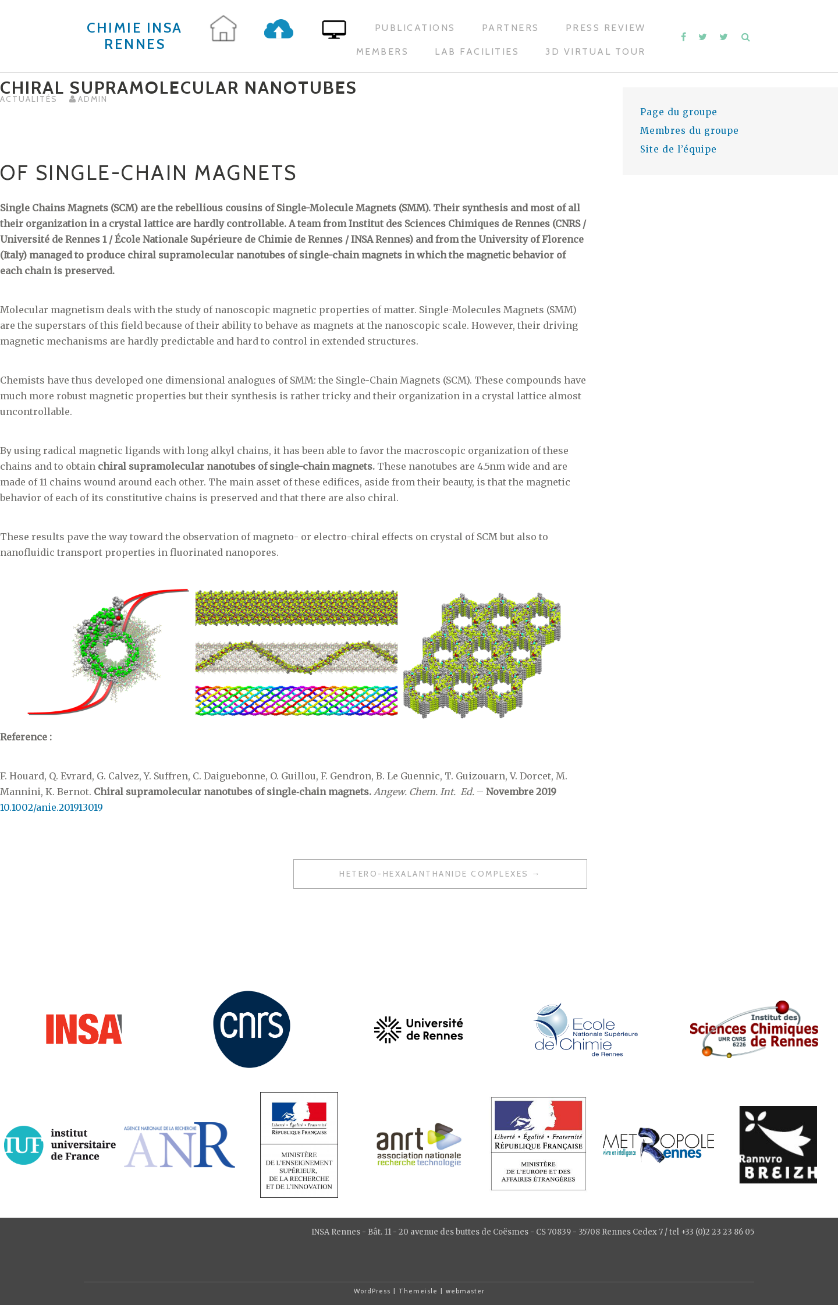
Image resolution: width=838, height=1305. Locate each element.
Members (382, 51)
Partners (510, 27)
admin (93, 99)
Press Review (606, 27)
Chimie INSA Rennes (135, 35)
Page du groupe (679, 112)
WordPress (372, 1291)
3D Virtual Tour (595, 51)
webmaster (465, 1291)
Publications (415, 27)
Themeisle (418, 1291)
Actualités (29, 99)
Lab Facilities (477, 51)
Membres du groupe (689, 130)
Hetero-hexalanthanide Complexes (434, 873)
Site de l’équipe (678, 149)
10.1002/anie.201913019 (51, 807)
